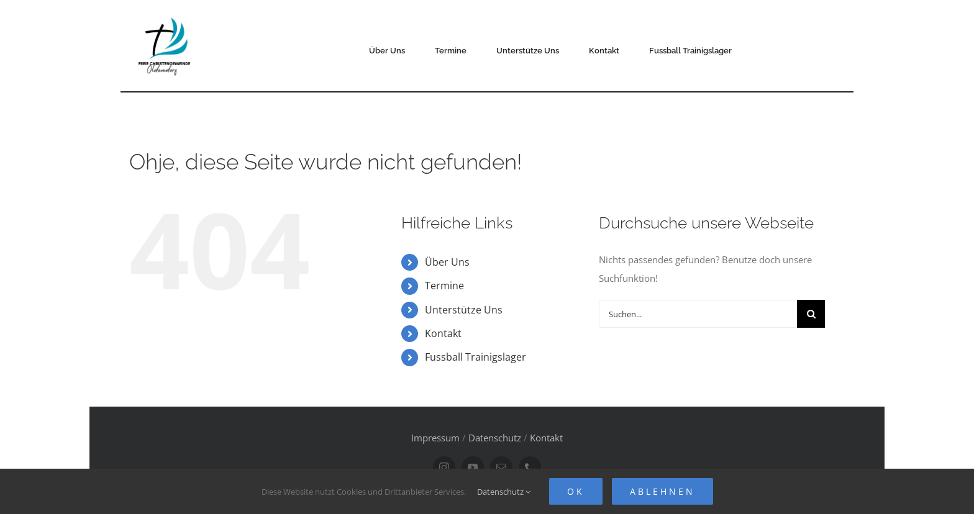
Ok (576, 491)
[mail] (501, 467)
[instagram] (444, 467)
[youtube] (473, 467)
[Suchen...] (698, 314)
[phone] (530, 467)
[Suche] (811, 314)
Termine (444, 285)
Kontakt (443, 333)
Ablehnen (662, 491)
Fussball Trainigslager (475, 357)
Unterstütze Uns (464, 310)
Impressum (435, 437)
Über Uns (447, 262)
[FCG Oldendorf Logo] (165, 13)
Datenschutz (494, 437)
